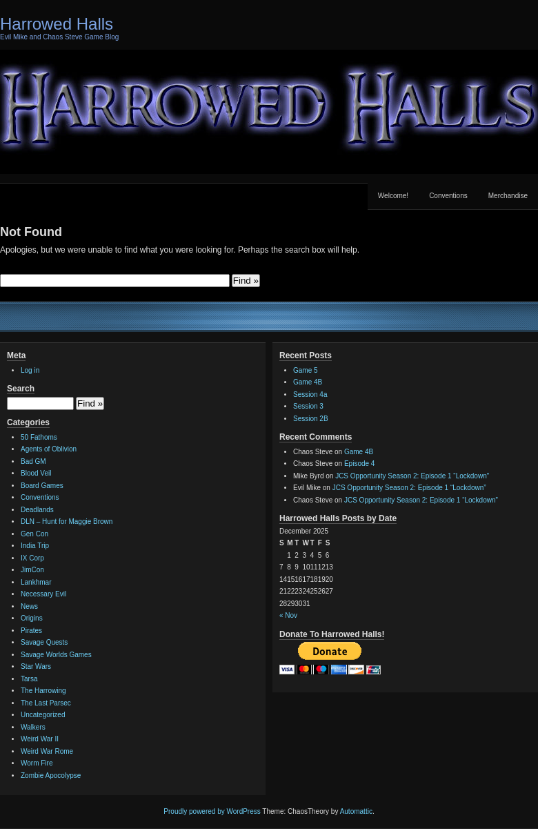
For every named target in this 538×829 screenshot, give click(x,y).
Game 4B (307, 382)
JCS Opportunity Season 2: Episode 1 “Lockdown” (412, 476)
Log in (30, 370)
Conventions (448, 195)
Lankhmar (36, 582)
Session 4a (310, 394)
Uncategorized (43, 715)
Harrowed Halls (56, 23)
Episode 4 (359, 463)
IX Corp (32, 558)
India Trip (35, 545)
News (29, 606)
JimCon (32, 570)
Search (20, 388)
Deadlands (37, 510)
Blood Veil (36, 473)
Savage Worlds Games (56, 655)
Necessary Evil (43, 594)
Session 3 (308, 406)
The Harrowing (43, 690)
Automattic (356, 811)
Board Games (42, 485)
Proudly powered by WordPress (211, 811)
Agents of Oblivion (49, 449)
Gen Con (34, 534)
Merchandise (508, 195)
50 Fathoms (39, 437)
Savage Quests (44, 642)
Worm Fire (36, 763)
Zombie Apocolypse (51, 775)
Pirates (31, 630)
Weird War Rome (47, 751)
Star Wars (36, 666)
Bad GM (33, 461)
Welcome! (393, 195)
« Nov (288, 615)
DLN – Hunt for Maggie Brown (66, 521)
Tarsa (29, 679)
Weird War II (40, 739)
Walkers (33, 727)
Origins (32, 618)
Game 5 (305, 370)
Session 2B (310, 418)
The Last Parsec (46, 703)
